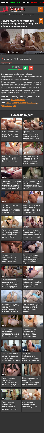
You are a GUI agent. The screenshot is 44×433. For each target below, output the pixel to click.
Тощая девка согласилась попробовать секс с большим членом (10, 332)
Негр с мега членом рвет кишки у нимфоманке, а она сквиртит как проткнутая (31, 209)
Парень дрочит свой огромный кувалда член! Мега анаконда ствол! (32, 184)
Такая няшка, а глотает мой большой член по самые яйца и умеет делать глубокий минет (10, 382)
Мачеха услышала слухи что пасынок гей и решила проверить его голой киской (11, 357)
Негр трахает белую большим (24, 103)
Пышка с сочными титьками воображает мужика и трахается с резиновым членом (11, 209)
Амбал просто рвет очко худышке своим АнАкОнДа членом (11, 134)
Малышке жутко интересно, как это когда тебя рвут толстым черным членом (31, 160)
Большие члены (18, 100)
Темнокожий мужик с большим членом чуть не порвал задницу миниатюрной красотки (32, 308)
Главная (4, 3)
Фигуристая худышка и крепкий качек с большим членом (11, 158)
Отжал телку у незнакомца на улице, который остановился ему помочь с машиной (10, 406)
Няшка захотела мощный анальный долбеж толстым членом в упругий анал (10, 283)
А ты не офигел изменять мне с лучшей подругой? (30, 404)
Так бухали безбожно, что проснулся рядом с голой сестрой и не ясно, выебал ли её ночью (30, 357)
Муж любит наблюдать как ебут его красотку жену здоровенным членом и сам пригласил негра (32, 283)
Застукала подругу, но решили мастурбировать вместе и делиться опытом (10, 308)
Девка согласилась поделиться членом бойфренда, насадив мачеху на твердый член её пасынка (32, 234)
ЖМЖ (8, 103)
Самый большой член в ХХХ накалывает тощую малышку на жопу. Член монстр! (11, 184)
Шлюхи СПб (15, 3)
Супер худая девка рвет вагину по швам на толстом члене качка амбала (11, 233)
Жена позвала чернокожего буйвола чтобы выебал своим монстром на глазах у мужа (32, 333)
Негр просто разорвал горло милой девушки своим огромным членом (9, 259)
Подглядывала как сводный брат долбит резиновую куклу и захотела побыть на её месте (30, 382)
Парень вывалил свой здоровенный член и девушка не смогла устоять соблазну (31, 259)
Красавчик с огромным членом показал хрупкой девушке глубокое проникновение (31, 135)
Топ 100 (25, 3)
